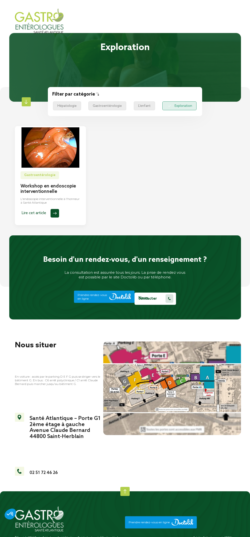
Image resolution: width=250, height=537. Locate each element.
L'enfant (134, 105)
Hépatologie (65, 105)
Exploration (166, 105)
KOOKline (229, 533)
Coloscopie (200, 105)
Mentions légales (111, 533)
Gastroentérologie (101, 105)
